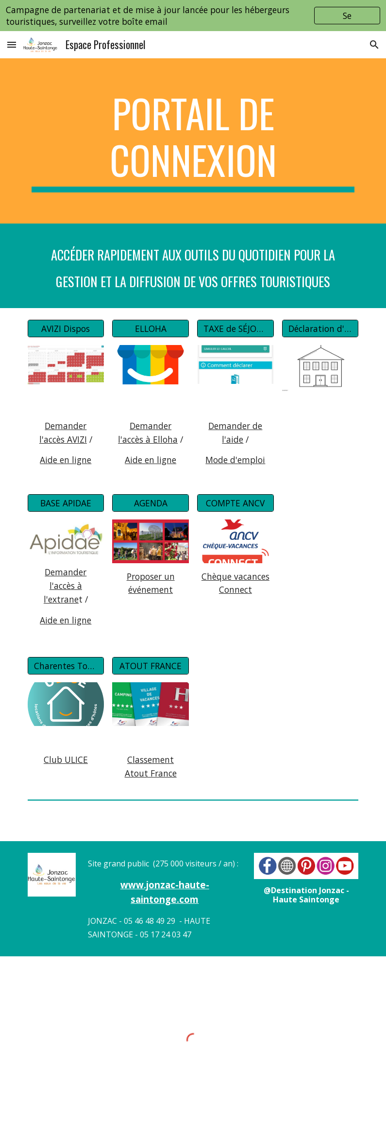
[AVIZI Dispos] (65, 328)
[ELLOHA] (150, 328)
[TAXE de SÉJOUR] (235, 328)
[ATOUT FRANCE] (150, 666)
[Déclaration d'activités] (320, 328)
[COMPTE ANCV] (235, 503)
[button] (11, 44)
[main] (193, 141)
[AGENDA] (150, 503)
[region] (193, 15)
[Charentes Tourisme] (65, 666)
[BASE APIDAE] (65, 503)
